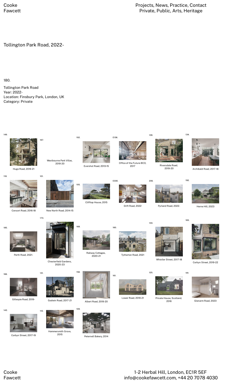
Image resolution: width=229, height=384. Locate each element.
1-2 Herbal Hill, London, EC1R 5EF (171, 372)
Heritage (193, 10)
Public (163, 10)
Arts (176, 10)
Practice (178, 5)
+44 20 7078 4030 (198, 377)
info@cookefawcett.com (150, 377)
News (161, 5)
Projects (144, 5)
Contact (198, 5)
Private (146, 10)
